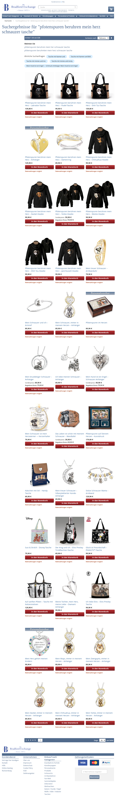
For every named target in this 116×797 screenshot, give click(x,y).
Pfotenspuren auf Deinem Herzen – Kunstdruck (97, 435)
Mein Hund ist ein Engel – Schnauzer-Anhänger (97, 378)
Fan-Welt (47, 778)
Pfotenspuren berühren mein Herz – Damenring (68, 158)
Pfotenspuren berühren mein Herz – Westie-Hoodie (99, 212)
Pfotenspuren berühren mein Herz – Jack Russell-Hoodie (68, 269)
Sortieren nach (90, 38)
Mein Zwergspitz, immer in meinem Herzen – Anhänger (98, 659)
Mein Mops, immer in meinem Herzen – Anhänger (68, 659)
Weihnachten (49, 786)
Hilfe (3, 765)
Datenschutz (27, 765)
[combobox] (57, 7)
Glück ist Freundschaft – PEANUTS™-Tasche (96, 548)
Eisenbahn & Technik (51, 763)
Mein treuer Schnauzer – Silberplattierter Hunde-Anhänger (66, 493)
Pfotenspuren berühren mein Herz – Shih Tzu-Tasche (99, 104)
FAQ (63, 2)
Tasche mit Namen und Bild (81, 56)
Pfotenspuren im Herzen (96, 322)
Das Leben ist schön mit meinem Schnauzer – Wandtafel (69, 435)
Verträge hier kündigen (10, 760)
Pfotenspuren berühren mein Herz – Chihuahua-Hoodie (99, 158)
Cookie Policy (28, 768)
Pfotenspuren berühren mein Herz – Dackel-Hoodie (38, 212)
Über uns (26, 760)
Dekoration (48, 784)
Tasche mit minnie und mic (36, 61)
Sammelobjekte (50, 781)
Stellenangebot (28, 773)
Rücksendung (7, 771)
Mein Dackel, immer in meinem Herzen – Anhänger (38, 714)
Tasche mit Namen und (56, 56)
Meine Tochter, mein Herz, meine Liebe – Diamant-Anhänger (66, 604)
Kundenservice (56, 2)
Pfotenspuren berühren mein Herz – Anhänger (38, 158)
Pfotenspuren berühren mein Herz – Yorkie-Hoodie (68, 212)
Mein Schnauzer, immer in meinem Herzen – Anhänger (67, 323)
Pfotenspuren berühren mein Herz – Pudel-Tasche (68, 104)
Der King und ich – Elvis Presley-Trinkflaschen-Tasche (69, 548)
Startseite (8, 21)
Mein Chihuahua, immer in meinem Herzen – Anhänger (67, 714)
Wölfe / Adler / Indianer (52, 791)
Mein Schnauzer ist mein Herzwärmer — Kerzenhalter (37, 435)
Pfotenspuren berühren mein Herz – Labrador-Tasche (38, 104)
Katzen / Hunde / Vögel (52, 789)
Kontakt (4, 763)
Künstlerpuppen (50, 765)
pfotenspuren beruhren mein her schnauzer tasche (47, 47)
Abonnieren (94, 777)
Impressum (27, 763)
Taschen (47, 794)
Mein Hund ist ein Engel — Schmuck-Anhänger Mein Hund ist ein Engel (52, 66)
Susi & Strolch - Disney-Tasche (38, 547)
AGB (25, 771)
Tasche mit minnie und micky (62, 61)
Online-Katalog (7, 768)
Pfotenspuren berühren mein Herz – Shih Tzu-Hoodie (38, 269)
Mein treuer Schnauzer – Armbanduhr (97, 269)
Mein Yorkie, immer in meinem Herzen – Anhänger (99, 714)
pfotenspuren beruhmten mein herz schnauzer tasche (48, 50)
